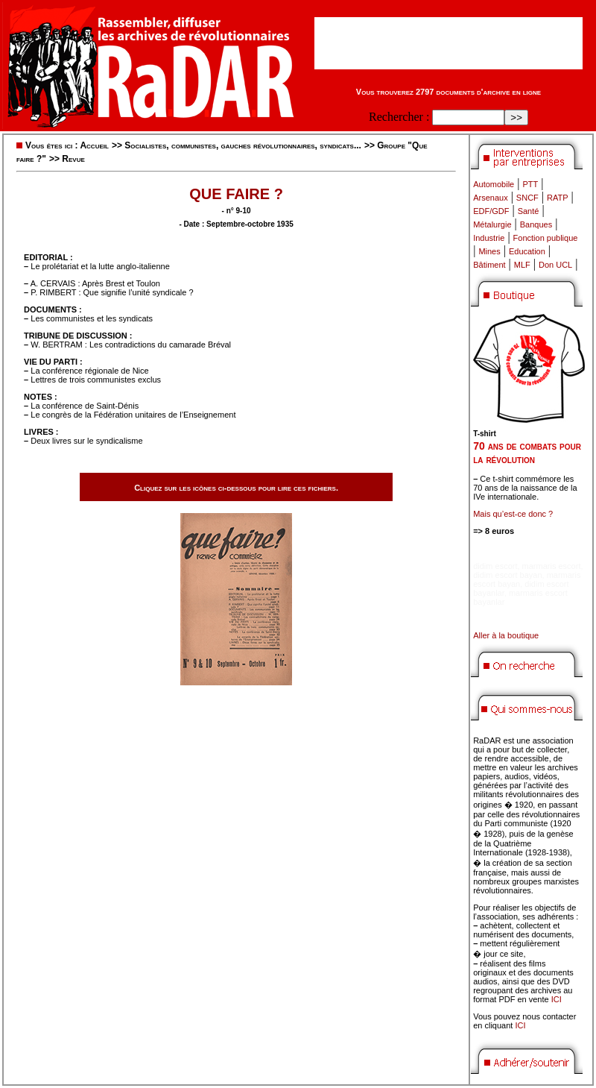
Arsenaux (490, 197)
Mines (489, 251)
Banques (536, 224)
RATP (557, 197)
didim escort (495, 566)
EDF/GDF (491, 211)
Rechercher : (399, 116)
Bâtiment (489, 264)
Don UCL (555, 264)
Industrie (488, 237)
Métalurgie (492, 224)
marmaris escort (551, 566)
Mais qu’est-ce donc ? (513, 513)
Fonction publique (545, 237)
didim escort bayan (507, 574)
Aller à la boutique (506, 635)
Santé (528, 211)
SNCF (527, 197)
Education (527, 251)
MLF (522, 264)
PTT (530, 184)
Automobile (493, 184)
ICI (556, 999)
